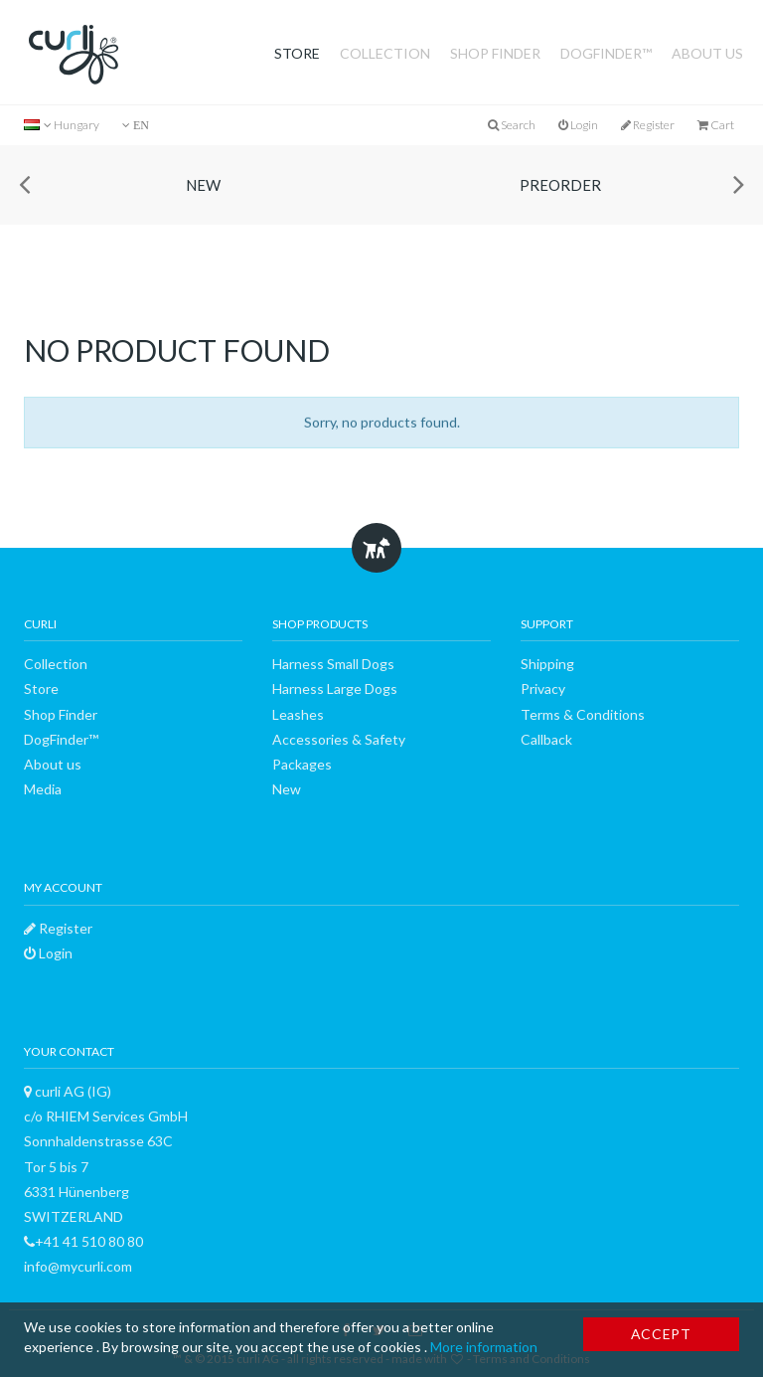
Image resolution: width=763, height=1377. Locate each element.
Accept (661, 1333)
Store (297, 53)
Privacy (543, 688)
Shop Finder (495, 53)
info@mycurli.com (78, 1266)
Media (43, 788)
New (203, 185)
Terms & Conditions (583, 714)
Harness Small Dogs (333, 663)
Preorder (560, 185)
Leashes (298, 714)
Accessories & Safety (338, 739)
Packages (302, 764)
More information (483, 1346)
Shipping (547, 663)
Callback (546, 739)
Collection (385, 53)
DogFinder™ (606, 53)
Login (578, 124)
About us (707, 53)
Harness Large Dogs (334, 688)
